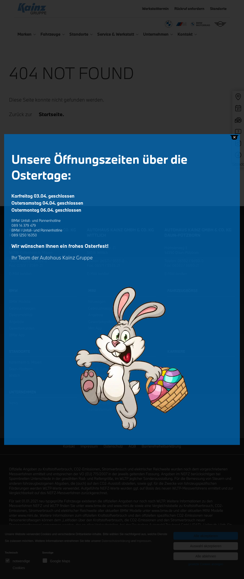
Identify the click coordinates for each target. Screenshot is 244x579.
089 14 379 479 (23, 225)
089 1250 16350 (24, 235)
